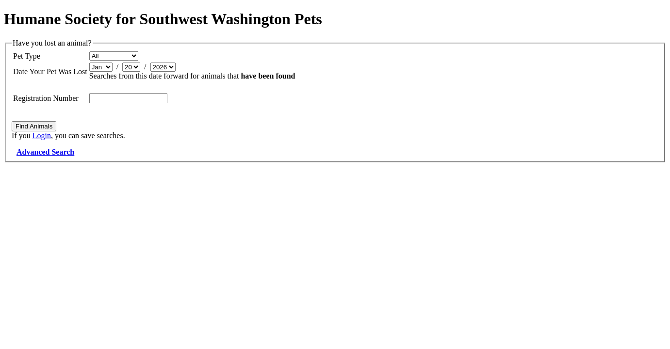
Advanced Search (45, 152)
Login (42, 135)
